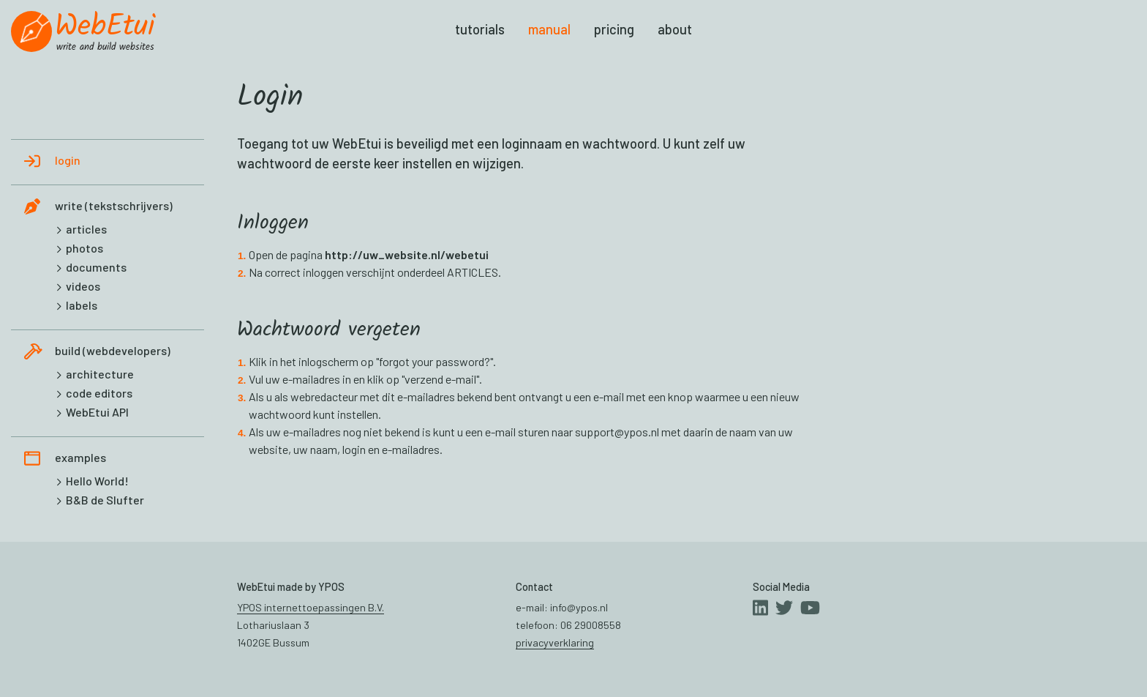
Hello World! (97, 481)
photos (84, 248)
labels (81, 305)
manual (549, 29)
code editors (99, 393)
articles (86, 229)
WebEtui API (97, 412)
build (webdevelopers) (112, 350)
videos (83, 286)
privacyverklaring (555, 642)
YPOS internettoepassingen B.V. (310, 607)
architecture (100, 374)
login (67, 160)
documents (96, 267)
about (675, 29)
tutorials (480, 29)
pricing (614, 29)
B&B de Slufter (105, 500)
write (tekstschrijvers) (114, 205)
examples (80, 457)
